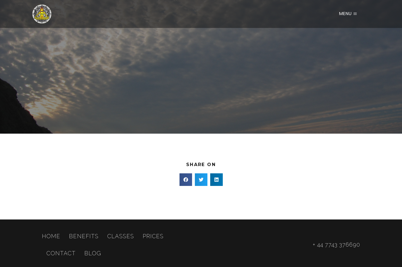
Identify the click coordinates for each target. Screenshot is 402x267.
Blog (92, 253)
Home (51, 236)
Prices (153, 236)
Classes (120, 236)
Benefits (84, 236)
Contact (61, 253)
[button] (186, 179)
